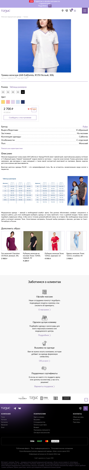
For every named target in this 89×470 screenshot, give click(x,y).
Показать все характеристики (12, 148)
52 (23, 92)
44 (3, 92)
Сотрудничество (39, 422)
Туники (25, 17)
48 (13, 92)
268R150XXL (11, 78)
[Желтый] (3, 102)
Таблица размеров (18, 87)
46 (8, 92)
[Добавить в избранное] (34, 109)
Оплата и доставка (40, 425)
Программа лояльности (42, 430)
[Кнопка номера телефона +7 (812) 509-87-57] (67, 10)
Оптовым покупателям (42, 432)
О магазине (43, 309)
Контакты (76, 419)
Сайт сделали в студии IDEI (44, 458)
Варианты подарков (43, 386)
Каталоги (4, 422)
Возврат (36, 427)
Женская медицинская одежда (11, 17)
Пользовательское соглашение (62, 448)
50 (18, 92)
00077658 (24, 78)
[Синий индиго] (23, 102)
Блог (2, 427)
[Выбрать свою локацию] (62, 10)
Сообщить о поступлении (20, 117)
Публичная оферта (22, 448)
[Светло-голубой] (18, 102)
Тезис (3, 417)
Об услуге (43, 361)
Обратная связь (78, 417)
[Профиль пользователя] (74, 10)
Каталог (4, 419)
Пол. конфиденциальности (40, 448)
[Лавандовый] (13, 102)
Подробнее (43, 335)
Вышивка (37, 419)
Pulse (85, 126)
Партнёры (76, 422)
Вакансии (4, 425)
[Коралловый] (8, 102)
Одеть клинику (39, 417)
